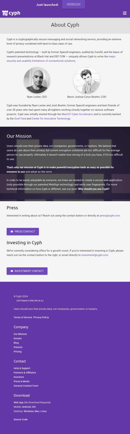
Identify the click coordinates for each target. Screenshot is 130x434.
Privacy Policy (41, 317)
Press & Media (22, 381)
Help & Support (22, 368)
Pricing (18, 351)
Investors (19, 377)
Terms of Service (23, 317)
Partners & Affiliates (25, 372)
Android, (27, 406)
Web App (18, 402)
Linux (43, 411)
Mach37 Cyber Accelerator (77, 114)
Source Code (21, 419)
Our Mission (20, 334)
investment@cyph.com (94, 255)
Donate (18, 338)
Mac (37, 411)
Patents (18, 347)
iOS (34, 406)
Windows (29, 411)
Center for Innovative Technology (51, 118)
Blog (16, 342)
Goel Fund (20, 118)
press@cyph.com (110, 215)
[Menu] (125, 15)
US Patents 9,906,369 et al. (30, 300)
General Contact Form (26, 385)
